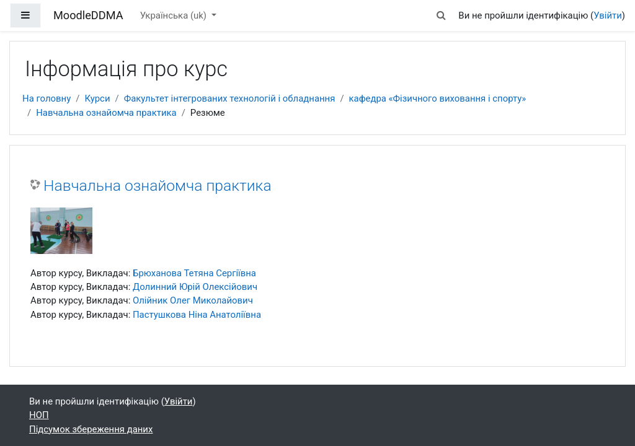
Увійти (607, 15)
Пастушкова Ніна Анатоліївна (197, 314)
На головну (46, 98)
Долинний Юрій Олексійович (195, 286)
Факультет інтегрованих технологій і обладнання (229, 98)
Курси (97, 98)
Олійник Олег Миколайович (193, 300)
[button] (440, 15)
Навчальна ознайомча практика (106, 112)
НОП (39, 415)
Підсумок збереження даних (91, 429)
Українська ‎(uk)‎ (174, 15)
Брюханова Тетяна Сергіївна (194, 273)
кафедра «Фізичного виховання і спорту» (437, 98)
